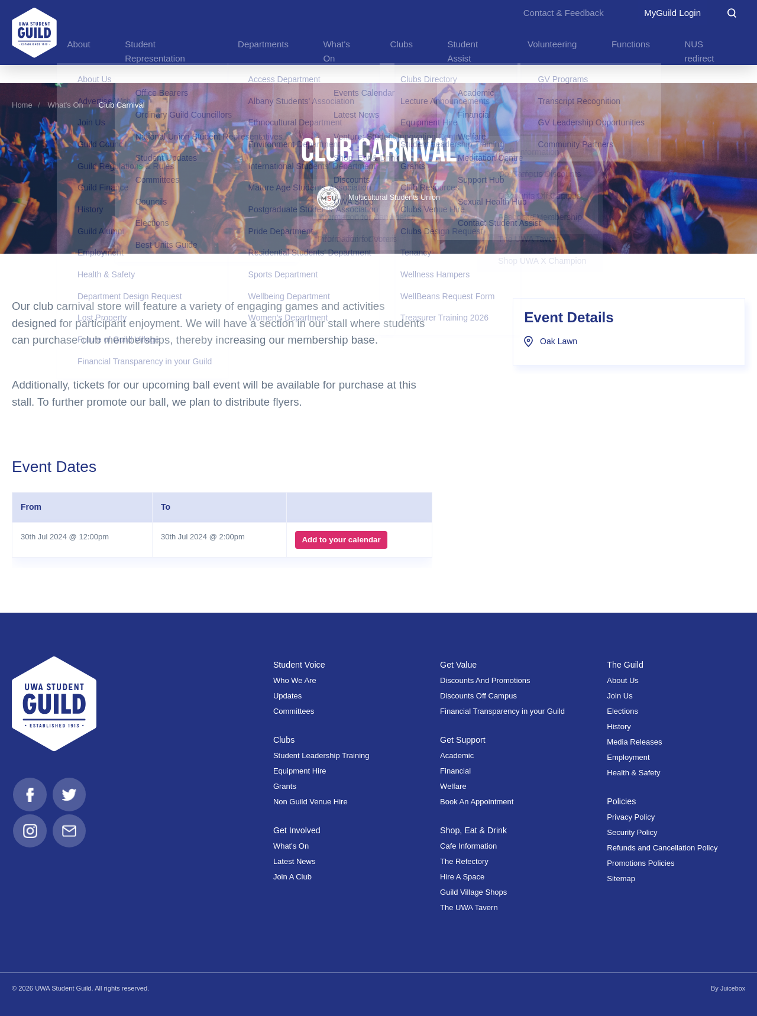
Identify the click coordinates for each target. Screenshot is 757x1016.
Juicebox (732, 988)
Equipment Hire (299, 770)
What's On (65, 105)
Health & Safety (633, 772)
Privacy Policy (631, 817)
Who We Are (294, 680)
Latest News (294, 861)
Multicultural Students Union (378, 197)
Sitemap (621, 878)
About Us (622, 680)
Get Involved (297, 830)
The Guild (626, 664)
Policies (622, 801)
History (618, 726)
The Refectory (464, 861)
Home (22, 105)
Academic (457, 755)
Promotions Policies (640, 863)
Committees (293, 711)
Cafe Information (468, 846)
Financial (455, 770)
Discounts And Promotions (485, 680)
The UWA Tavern (469, 907)
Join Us (619, 695)
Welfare (453, 786)
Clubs (284, 740)
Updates (287, 695)
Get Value (459, 664)
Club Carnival (122, 105)
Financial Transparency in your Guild (502, 711)
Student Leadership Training (321, 755)
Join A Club (292, 876)
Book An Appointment (476, 801)
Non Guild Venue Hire (310, 801)
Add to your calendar (340, 540)
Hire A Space (462, 876)
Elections (622, 711)
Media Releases (634, 741)
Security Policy (632, 832)
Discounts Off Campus (478, 695)
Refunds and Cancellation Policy (662, 847)
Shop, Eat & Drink (475, 830)
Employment (628, 757)
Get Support (463, 740)
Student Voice (300, 664)
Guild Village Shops (473, 892)
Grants (284, 786)
